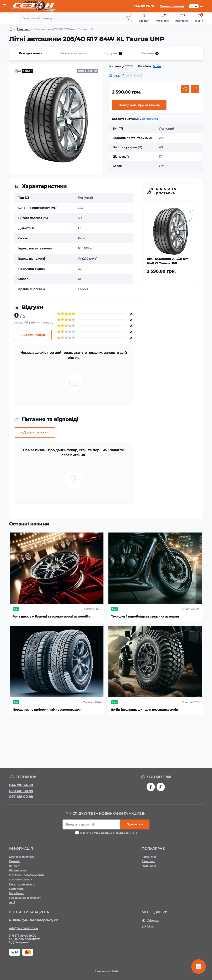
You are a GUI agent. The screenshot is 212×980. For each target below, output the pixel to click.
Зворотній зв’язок (20, 879)
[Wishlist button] (185, 89)
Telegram (153, 920)
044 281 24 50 (21, 785)
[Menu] (5, 6)
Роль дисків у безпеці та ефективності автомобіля (52, 616)
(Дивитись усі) (148, 118)
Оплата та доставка (166, 191)
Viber (150, 926)
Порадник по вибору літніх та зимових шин (47, 709)
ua (194, 6)
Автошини (23, 29)
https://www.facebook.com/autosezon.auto (151, 787)
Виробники (16, 893)
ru (201, 6)
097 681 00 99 (21, 797)
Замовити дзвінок (172, 6)
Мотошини (149, 865)
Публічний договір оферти (26, 875)
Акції (12, 902)
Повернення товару (22, 884)
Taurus (157, 66)
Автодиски (149, 856)
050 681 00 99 (21, 791)
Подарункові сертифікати (25, 897)
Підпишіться (135, 824)
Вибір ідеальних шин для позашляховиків (144, 709)
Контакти (15, 865)
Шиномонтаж (18, 870)
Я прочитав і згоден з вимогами (108, 833)
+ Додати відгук (33, 335)
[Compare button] (195, 89)
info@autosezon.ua (23, 928)
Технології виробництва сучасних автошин (145, 616)
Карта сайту (16, 888)
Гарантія (14, 861)
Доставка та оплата (21, 856)
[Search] (128, 18)
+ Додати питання (34, 432)
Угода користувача (103, 833)
